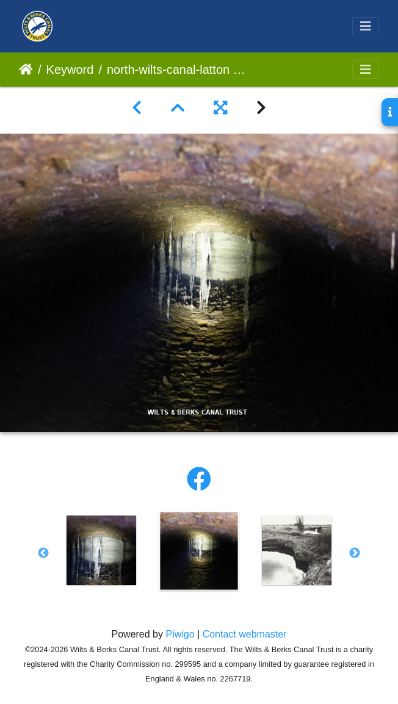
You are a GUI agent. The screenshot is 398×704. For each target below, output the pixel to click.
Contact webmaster (245, 634)
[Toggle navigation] (365, 26)
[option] (101, 550)
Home (26, 69)
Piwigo (179, 634)
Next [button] (355, 553)
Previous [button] (43, 553)
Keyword (70, 69)
